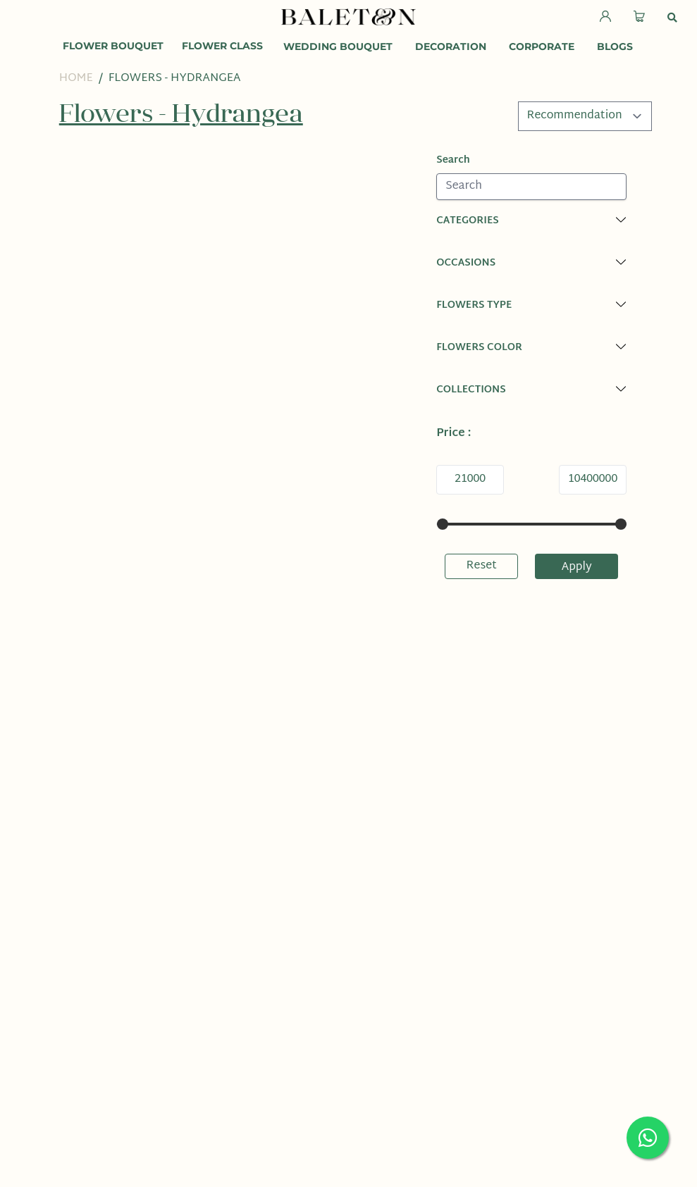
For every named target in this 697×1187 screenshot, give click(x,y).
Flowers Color (479, 347)
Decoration (450, 46)
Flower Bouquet (113, 45)
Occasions (465, 263)
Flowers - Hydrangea (175, 78)
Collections (470, 390)
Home (76, 78)
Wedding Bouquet (338, 46)
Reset (482, 566)
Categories (467, 221)
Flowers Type (474, 305)
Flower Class (222, 45)
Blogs (615, 46)
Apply (577, 567)
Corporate (541, 46)
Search (453, 161)
